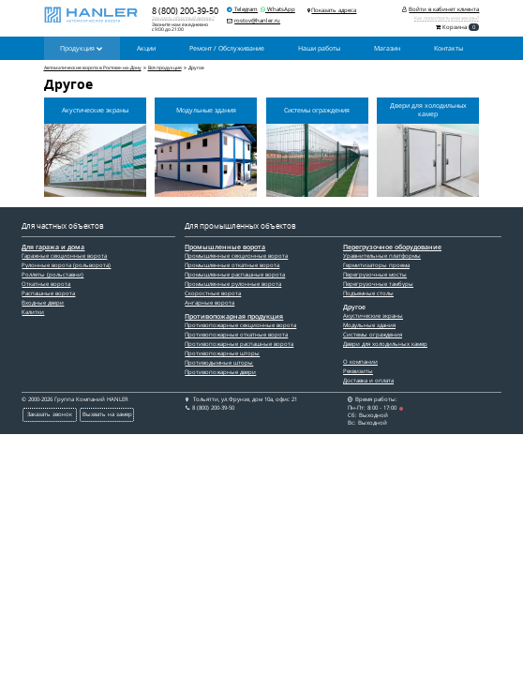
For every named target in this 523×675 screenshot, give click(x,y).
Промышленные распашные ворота (235, 274)
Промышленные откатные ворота (232, 265)
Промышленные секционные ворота (236, 256)
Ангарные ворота (209, 303)
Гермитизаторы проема (376, 265)
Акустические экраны (373, 316)
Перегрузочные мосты (375, 274)
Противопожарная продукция (234, 317)
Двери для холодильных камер (385, 344)
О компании (360, 362)
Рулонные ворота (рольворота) (66, 265)
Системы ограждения (372, 334)
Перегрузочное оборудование (392, 247)
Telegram (242, 9)
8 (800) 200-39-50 (185, 11)
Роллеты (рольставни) (52, 274)
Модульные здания (369, 325)
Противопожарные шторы (222, 353)
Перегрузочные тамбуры (378, 284)
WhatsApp (278, 9)
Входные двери (43, 303)
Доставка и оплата (368, 380)
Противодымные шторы (219, 363)
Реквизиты (358, 371)
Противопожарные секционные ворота (240, 325)
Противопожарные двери (220, 372)
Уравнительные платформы (382, 256)
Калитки (33, 312)
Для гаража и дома (53, 247)
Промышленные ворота (225, 247)
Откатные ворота (46, 284)
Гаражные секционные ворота (64, 256)
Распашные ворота (48, 293)
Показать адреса (333, 10)
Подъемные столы (368, 293)
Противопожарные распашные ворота (239, 344)
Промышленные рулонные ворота (233, 284)
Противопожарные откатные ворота (236, 334)
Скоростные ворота (213, 293)
